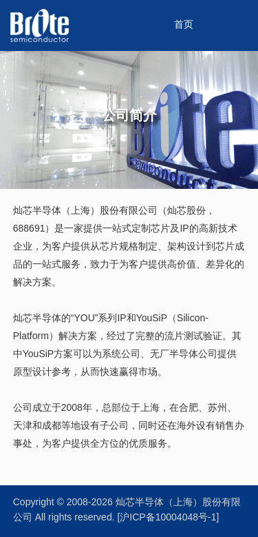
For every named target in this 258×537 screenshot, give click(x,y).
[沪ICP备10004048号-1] (168, 518)
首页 (183, 25)
